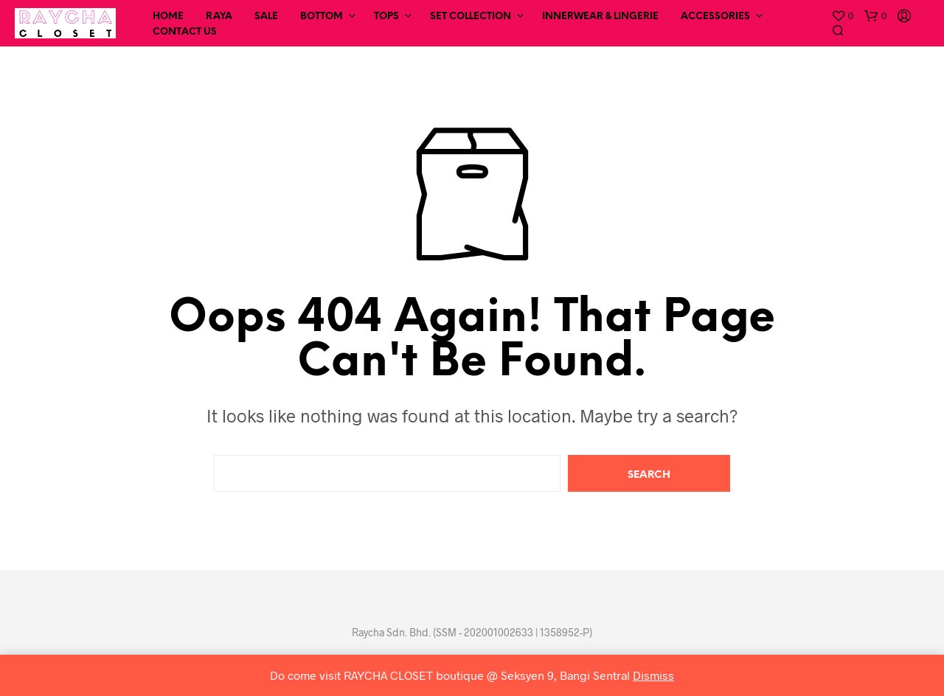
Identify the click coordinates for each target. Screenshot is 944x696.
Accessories (715, 16)
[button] (842, 16)
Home (168, 16)
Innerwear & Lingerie (600, 16)
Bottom (321, 16)
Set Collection (470, 16)
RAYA (219, 16)
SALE (266, 16)
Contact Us (185, 32)
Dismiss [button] (653, 675)
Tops (386, 16)
